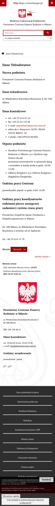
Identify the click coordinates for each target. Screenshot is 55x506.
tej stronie (23, 482)
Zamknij (46, 479)
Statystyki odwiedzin (27, 457)
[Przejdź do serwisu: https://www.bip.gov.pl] (27, 3)
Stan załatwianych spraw (27, 392)
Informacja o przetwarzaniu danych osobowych (25, 501)
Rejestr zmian (27, 439)
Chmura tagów (27, 467)
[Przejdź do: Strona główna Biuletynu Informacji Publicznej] (2, 54)
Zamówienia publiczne (27, 401)
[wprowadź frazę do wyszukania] (23, 33)
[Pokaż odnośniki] (3, 3)
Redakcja (27, 420)
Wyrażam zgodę (11, 496)
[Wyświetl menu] (52, 3)
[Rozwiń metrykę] (19, 249)
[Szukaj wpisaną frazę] (48, 33)
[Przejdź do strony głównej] (27, 18)
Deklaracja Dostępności (27, 448)
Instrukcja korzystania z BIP (27, 429)
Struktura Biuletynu (27, 411)
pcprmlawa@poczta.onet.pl (30, 125)
